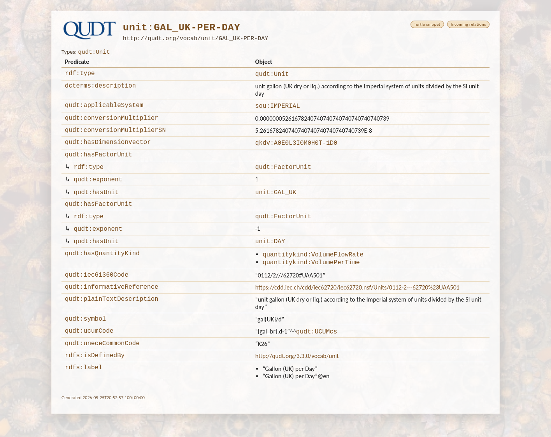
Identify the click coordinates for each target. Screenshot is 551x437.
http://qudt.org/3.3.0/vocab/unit (297, 377)
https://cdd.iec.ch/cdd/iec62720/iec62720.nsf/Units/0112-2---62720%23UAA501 (357, 305)
